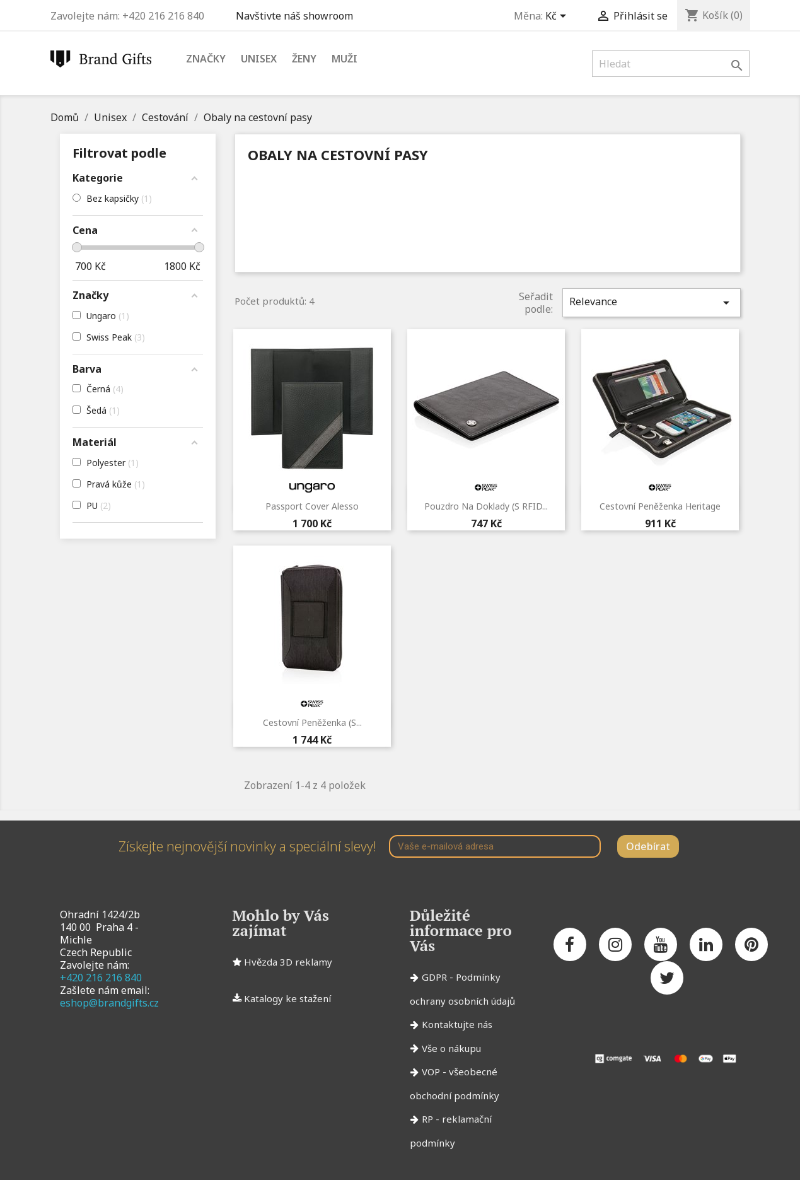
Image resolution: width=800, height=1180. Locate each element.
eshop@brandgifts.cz (109, 1003)
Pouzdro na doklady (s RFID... (486, 506)
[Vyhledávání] (671, 63)
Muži (344, 59)
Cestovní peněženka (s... (312, 722)
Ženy (304, 59)
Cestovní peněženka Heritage (660, 506)
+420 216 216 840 (101, 977)
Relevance (651, 302)
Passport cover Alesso (312, 506)
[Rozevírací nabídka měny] (558, 17)
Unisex (259, 59)
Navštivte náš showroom (297, 16)
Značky (206, 59)
